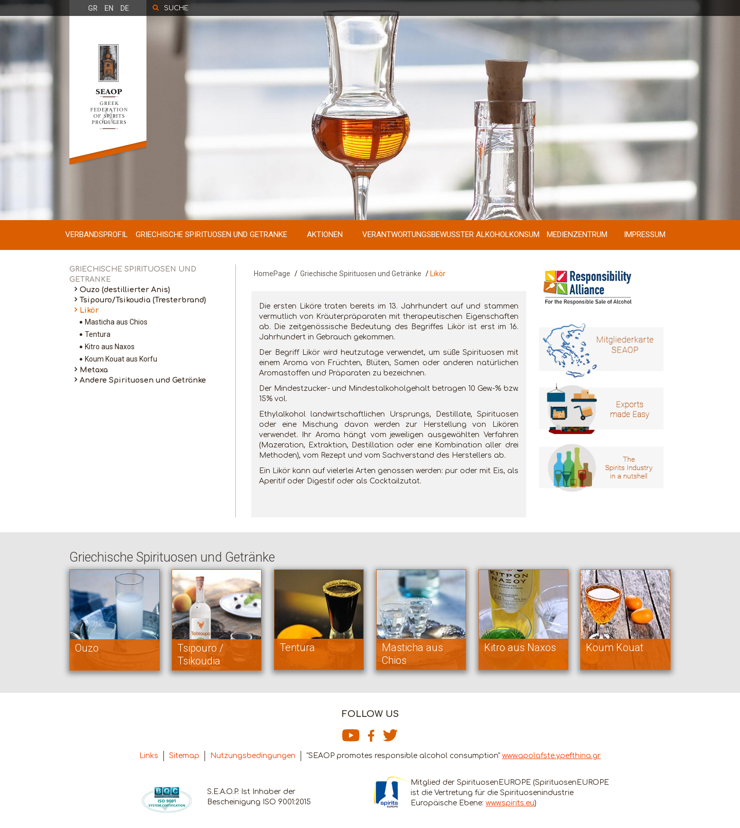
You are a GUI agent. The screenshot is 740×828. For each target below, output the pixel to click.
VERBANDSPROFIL (96, 234)
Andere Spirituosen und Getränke (143, 380)
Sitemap (184, 756)
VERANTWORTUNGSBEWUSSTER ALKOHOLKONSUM (451, 234)
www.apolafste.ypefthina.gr (551, 756)
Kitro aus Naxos (110, 347)
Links (148, 756)
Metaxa (94, 370)
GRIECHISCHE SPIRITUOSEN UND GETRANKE (211, 234)
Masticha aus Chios (116, 322)
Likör (89, 310)
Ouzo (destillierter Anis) (125, 290)
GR (93, 8)
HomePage (272, 273)
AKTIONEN (325, 234)
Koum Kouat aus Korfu (121, 359)
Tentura (97, 334)
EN (109, 8)
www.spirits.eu (510, 803)
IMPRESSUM (644, 234)
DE (124, 8)
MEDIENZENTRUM (577, 234)
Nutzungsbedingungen (252, 756)
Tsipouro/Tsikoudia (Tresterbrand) (143, 300)
